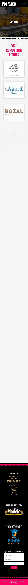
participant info (14, 481)
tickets (14, 494)
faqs (14, 492)
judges (14, 488)
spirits (14, 479)
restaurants (14, 476)
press (14, 490)
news (14, 483)
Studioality (14, 582)
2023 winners (14, 485)
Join (14, 567)
